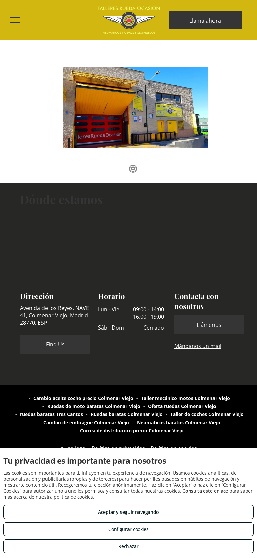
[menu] (14, 20)
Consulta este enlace (205, 491)
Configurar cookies (128, 529)
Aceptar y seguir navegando (128, 512)
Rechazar (128, 546)
